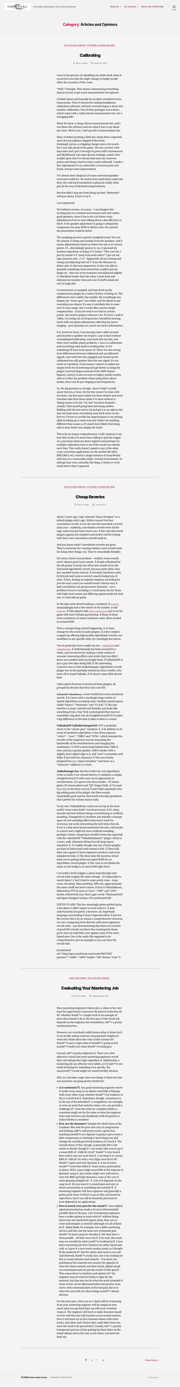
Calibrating (90, 57)
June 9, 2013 (100, 508)
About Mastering (77, 982)
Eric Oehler (82, 66)
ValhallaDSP (109, 649)
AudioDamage (65, 652)
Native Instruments (101, 614)
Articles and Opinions (74, 48)
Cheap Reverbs (89, 499)
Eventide (62, 614)
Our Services (130, 8)
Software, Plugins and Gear (103, 48)
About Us (114, 8)
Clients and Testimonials (152, 8)
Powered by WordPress (63, 1380)
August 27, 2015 (101, 66)
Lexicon (115, 607)
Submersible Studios (39, 1380)
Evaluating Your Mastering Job (90, 991)
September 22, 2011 (101, 1000)
